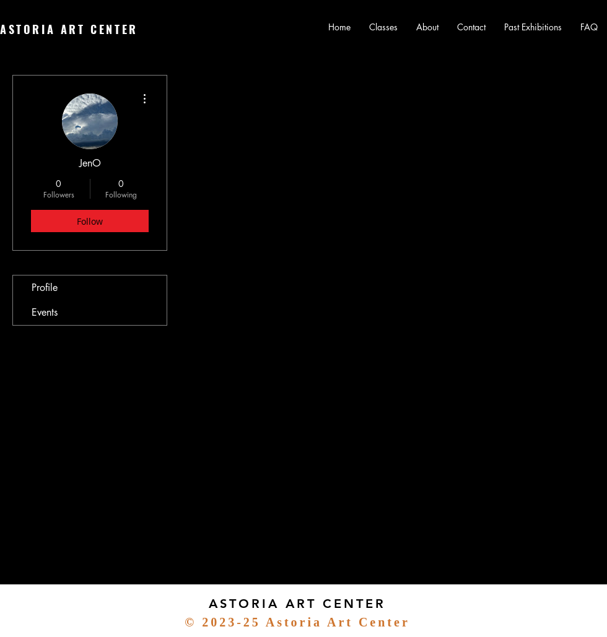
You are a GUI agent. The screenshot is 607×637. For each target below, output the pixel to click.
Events (45, 312)
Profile (45, 287)
